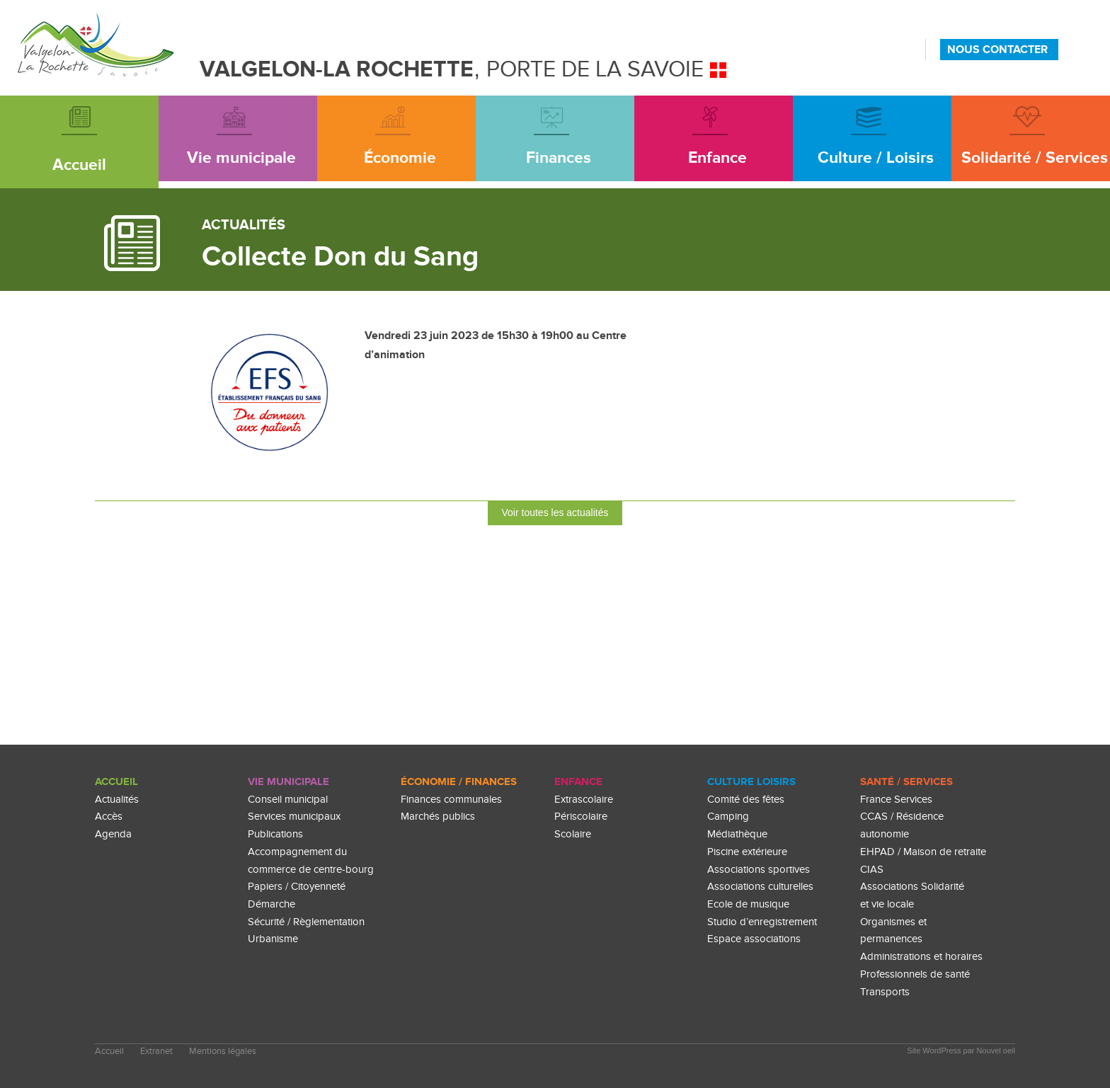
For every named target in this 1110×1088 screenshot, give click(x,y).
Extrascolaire (583, 800)
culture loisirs (751, 782)
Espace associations (754, 939)
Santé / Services (906, 782)
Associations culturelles (760, 887)
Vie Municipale (288, 782)
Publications (275, 834)
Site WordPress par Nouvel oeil (961, 1050)
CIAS (871, 870)
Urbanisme (273, 939)
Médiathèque (737, 834)
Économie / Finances (459, 782)
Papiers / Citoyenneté (296, 887)
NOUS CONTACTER (997, 49)
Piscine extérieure (747, 852)
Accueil (116, 782)
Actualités (117, 800)
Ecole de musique (748, 904)
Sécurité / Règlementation (306, 922)
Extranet (156, 1051)
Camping (728, 817)
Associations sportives (758, 870)
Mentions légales (222, 1051)
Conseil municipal (288, 800)
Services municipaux (294, 817)
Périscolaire (580, 817)
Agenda (113, 834)
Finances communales (451, 800)
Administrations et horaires (921, 957)
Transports (885, 992)
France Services (896, 800)
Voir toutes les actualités (555, 512)
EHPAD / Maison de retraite (923, 852)
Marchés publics (438, 817)
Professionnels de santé (915, 974)
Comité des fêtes (745, 800)
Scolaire (572, 834)
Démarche (271, 904)
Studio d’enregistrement (762, 922)
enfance (578, 782)
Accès (108, 817)
